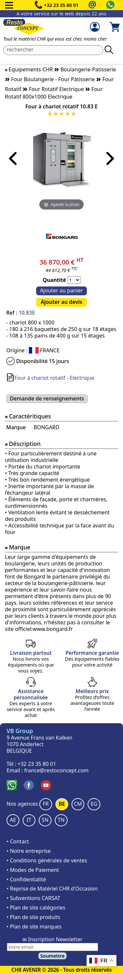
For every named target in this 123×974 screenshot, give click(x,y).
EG (94, 803)
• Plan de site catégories (36, 907)
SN (45, 819)
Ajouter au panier (61, 290)
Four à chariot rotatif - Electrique (54, 377)
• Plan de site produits (33, 917)
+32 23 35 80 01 (61, 5)
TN (61, 819)
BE (62, 803)
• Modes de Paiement (33, 869)
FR (46, 803)
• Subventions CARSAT (33, 898)
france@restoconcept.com (56, 770)
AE (13, 819)
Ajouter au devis (61, 301)
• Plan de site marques (34, 926)
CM (78, 803)
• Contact (18, 841)
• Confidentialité (26, 879)
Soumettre (52, 956)
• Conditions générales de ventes (47, 860)
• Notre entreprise (29, 851)
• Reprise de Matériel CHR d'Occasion (52, 888)
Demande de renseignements (47, 398)
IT (29, 819)
